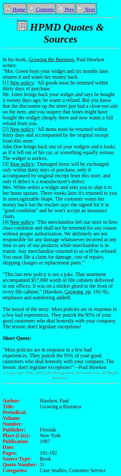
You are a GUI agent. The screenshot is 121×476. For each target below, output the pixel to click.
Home (15, 9)
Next (86, 9)
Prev (65, 9)
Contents (41, 9)
